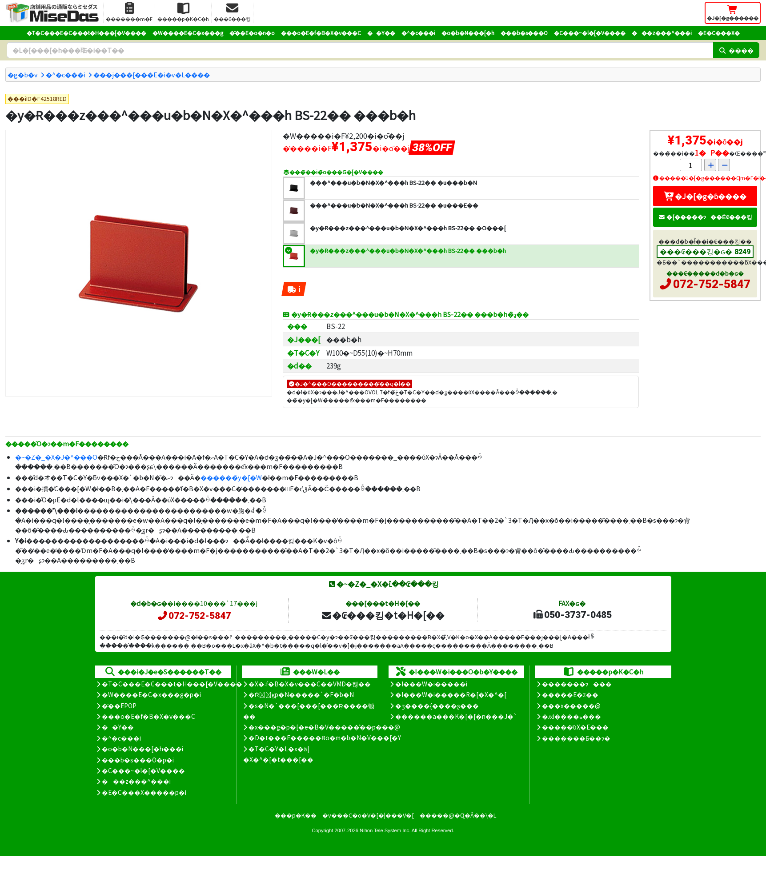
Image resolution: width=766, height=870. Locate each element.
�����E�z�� (570, 694)
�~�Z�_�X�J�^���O (56, 456)
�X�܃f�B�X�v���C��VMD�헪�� (310, 683)
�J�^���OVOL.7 (357, 392)
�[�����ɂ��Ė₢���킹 (705, 216)
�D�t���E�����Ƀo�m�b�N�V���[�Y (325, 737)
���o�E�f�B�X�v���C (321, 32)
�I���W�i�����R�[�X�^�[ (450, 694)
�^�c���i (418, 32)
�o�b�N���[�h (467, 32)
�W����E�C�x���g (187, 32)
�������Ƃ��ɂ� (576, 738)
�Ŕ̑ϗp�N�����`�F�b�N (301, 694)
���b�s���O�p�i (138, 759)
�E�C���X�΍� (719, 32)
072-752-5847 (711, 284)
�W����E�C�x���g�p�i (151, 694)
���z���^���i (662, 32)
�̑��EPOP (119, 705)
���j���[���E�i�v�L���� (151, 74)
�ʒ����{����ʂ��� (437, 705)
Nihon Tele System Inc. (385, 830)
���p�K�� (296, 815)
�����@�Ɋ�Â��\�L (458, 815)
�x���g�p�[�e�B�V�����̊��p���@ (324, 726)
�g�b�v (23, 74)
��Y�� (381, 32)
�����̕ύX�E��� (575, 726)
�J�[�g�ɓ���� (705, 196)
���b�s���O (524, 32)
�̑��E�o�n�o (252, 32)
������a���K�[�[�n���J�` (456, 716)
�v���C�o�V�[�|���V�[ (368, 815)
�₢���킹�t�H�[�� (383, 614)
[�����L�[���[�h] (360, 50)
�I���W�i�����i (431, 683)
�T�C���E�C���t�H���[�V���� (86, 32)
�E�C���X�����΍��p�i (144, 792)
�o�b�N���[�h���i (142, 748)
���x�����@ (571, 705)
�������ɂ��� (577, 683)
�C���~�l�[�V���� (590, 32)
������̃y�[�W (231, 477)
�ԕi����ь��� (571, 716)
